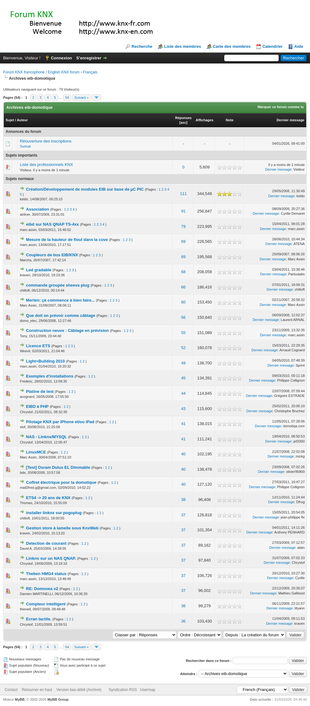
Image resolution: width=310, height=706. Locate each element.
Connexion (61, 58)
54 (67, 97)
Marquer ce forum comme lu (281, 107)
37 (183, 515)
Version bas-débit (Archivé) (78, 690)
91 (183, 211)
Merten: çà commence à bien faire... (60, 300)
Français (90, 72)
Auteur (22, 120)
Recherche (142, 46)
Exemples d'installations (49, 376)
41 (183, 423)
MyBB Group (57, 699)
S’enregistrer (88, 58)
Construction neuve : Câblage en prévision (67, 330)
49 (183, 363)
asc (183, 122)
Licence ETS (38, 345)
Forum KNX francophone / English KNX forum (41, 72)
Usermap (147, 690)
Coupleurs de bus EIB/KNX (52, 255)
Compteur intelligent (45, 604)
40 (183, 454)
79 (183, 226)
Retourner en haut (37, 690)
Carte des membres (232, 46)
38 (183, 499)
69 (183, 241)
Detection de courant (46, 543)
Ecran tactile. (38, 619)
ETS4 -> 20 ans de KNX (48, 497)
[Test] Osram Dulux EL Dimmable (58, 467)
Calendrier (272, 46)
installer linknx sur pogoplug (54, 512)
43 (183, 408)
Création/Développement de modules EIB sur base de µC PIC (85, 189)
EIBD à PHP (37, 406)
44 (183, 393)
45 (183, 378)
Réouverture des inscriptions (45, 141)
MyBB (19, 699)
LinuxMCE (36, 452)
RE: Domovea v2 (42, 588)
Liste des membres (182, 46)
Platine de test (40, 391)
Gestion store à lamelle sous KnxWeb (62, 528)
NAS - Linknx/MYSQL (46, 436)
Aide (298, 46)
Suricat (25, 146)
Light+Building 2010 (45, 361)
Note (229, 120)
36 (183, 605)
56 (183, 317)
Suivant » (81, 97)
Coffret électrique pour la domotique (61, 482)
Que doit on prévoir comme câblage (60, 315)
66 (183, 287)
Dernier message (290, 120)
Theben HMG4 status (46, 573)
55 (183, 332)
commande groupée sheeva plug (57, 285)
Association (37, 209)
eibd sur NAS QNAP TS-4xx (52, 224)
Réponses (183, 118)
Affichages (204, 120)
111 (183, 193)
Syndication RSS (123, 690)
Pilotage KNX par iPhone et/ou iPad (60, 421)
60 (183, 302)
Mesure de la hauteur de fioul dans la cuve (67, 239)
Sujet (10, 120)
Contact (11, 690)
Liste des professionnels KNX (46, 164)
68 (183, 271)
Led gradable (38, 270)
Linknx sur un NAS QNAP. (51, 558)
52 (183, 347)
